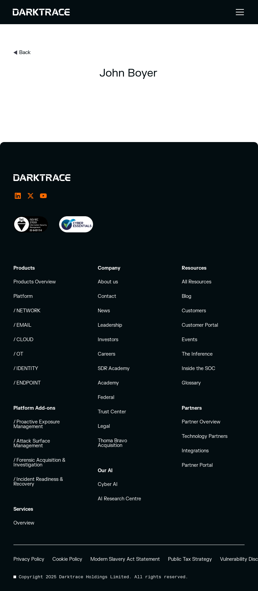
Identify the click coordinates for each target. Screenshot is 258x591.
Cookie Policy (67, 559)
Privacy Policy (28, 559)
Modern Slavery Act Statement (125, 559)
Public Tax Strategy (190, 559)
